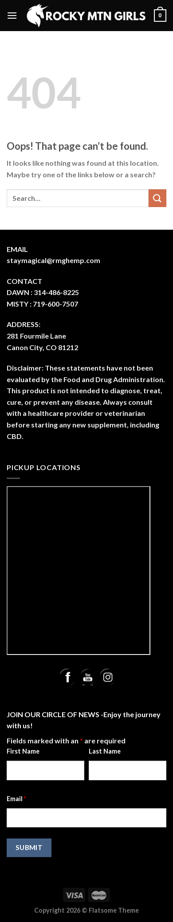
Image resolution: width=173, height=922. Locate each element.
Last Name (105, 751)
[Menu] (12, 15)
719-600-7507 (55, 303)
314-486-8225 (56, 292)
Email (16, 798)
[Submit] (157, 198)
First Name (23, 751)
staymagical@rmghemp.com (53, 260)
